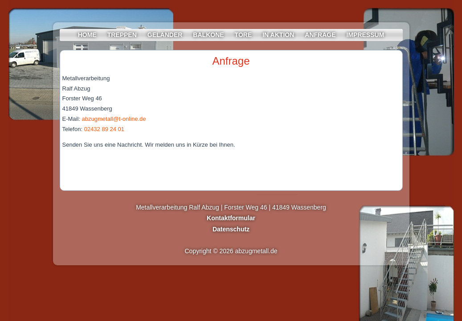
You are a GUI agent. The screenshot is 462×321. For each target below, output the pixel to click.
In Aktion (278, 34)
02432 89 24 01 (104, 129)
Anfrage (320, 34)
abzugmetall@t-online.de (114, 118)
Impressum (365, 34)
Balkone (208, 34)
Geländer (165, 34)
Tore (243, 34)
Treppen (122, 34)
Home (87, 34)
